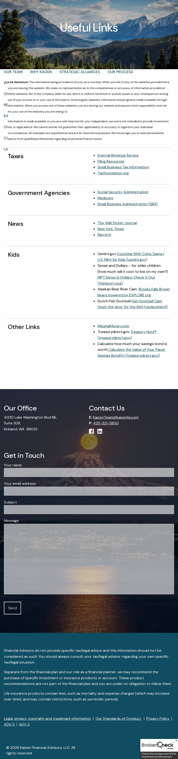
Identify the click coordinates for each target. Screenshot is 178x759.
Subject (28, 502)
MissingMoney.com (113, 326)
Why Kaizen (41, 71)
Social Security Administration (123, 192)
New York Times (111, 228)
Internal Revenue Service (118, 155)
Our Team (13, 71)
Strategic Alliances (79, 71)
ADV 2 (24, 724)
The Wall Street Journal (117, 222)
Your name (30, 465)
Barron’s (104, 234)
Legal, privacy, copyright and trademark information (47, 718)
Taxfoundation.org (113, 173)
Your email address (37, 483)
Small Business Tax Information (123, 167)
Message (29, 520)
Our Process (120, 71)
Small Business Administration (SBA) (128, 204)
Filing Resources (111, 161)
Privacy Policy (157, 718)
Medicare (105, 198)
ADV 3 (9, 724)
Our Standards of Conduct (118, 718)
